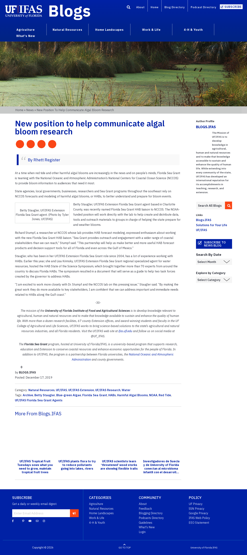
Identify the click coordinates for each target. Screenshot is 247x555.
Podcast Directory (203, 7)
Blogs (69, 10)
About (140, 7)
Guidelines (145, 522)
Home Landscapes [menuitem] (109, 30)
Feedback (145, 508)
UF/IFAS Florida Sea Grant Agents (38, 400)
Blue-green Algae (68, 395)
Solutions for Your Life (211, 225)
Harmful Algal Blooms (132, 395)
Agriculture (96, 504)
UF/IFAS (61, 390)
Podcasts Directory (151, 518)
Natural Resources (41, 390)
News (30, 110)
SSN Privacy (196, 508)
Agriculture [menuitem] (25, 30)
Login (142, 532)
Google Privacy (198, 513)
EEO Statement (199, 522)
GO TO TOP (125, 547)
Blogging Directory (151, 513)
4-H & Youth (97, 522)
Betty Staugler (44, 395)
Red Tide (165, 395)
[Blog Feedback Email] (37, 520)
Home (154, 7)
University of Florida (201, 547)
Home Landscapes (101, 513)
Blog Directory (174, 7)
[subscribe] (74, 513)
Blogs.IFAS (203, 220)
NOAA (153, 395)
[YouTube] (30, 520)
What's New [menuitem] (25, 36)
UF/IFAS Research (107, 390)
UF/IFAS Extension (81, 390)
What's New (147, 527)
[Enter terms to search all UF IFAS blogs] (210, 206)
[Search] (128, 8)
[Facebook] (12, 520)
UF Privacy (196, 504)
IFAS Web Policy (199, 518)
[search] (228, 205)
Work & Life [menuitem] (151, 30)
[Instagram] (44, 520)
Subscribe (233, 7)
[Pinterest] (23, 520)
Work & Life (96, 518)
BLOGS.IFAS (206, 127)
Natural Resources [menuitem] (67, 30)
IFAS (215, 547)
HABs (112, 395)
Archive (28, 395)
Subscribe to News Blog (215, 243)
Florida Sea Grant (94, 395)
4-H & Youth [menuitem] (193, 30)
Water (126, 390)
